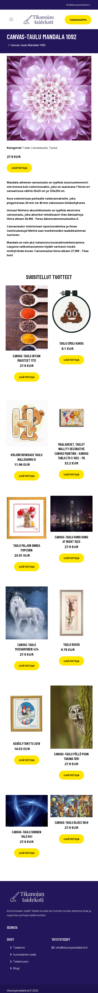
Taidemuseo (21, 961)
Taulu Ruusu (71, 644)
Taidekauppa (78, 19)
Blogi (16, 968)
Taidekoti (19, 947)
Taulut (53, 148)
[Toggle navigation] (11, 19)
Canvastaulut (39, 148)
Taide (26, 148)
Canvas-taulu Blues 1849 (71, 822)
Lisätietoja (19, 168)
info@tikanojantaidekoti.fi (78, 4)
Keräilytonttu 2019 (26, 743)
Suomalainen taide (24, 954)
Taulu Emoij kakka (71, 343)
